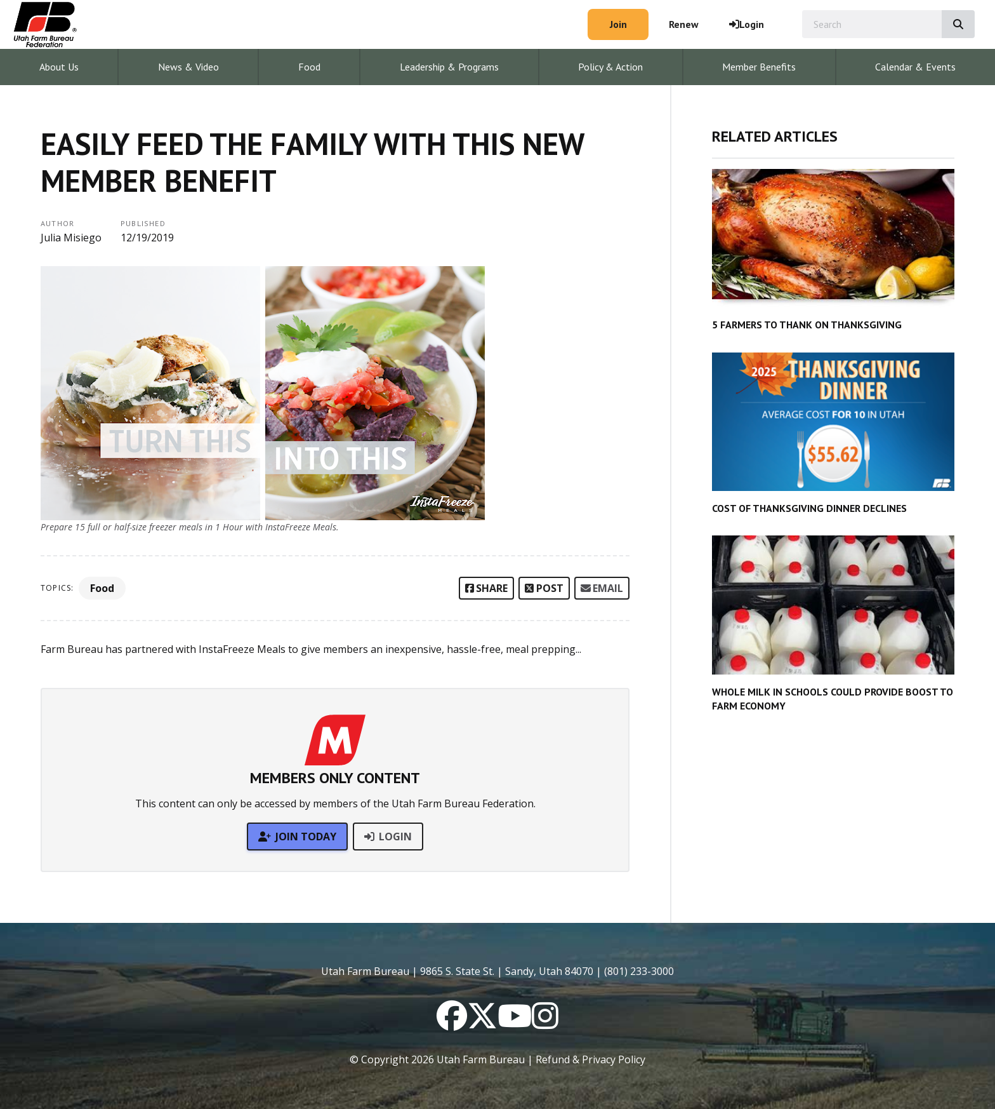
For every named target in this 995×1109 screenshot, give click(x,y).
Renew (684, 24)
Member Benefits (759, 66)
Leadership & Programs (449, 66)
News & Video (188, 66)
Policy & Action (610, 66)
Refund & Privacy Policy (590, 1059)
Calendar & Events (915, 66)
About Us (59, 66)
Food (309, 66)
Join (618, 24)
